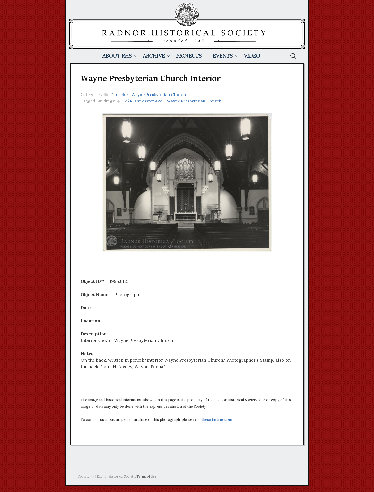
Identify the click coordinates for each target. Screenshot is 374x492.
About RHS (117, 55)
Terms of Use (146, 476)
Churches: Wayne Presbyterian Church (148, 94)
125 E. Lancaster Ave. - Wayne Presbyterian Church (172, 101)
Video (252, 55)
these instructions (217, 419)
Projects (189, 55)
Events (223, 55)
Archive (154, 55)
